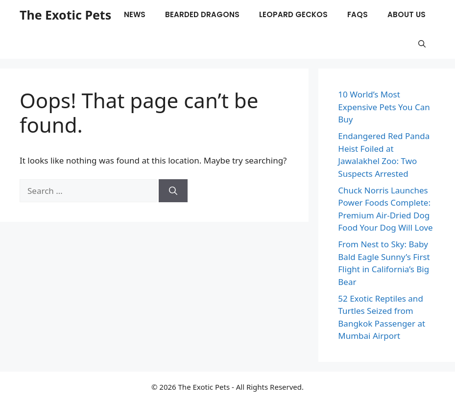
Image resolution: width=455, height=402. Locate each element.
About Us (406, 14)
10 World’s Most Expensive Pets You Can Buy (384, 107)
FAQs (357, 14)
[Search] (173, 191)
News (134, 14)
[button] (421, 44)
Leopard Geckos (293, 14)
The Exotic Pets (65, 14)
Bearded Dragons (202, 14)
